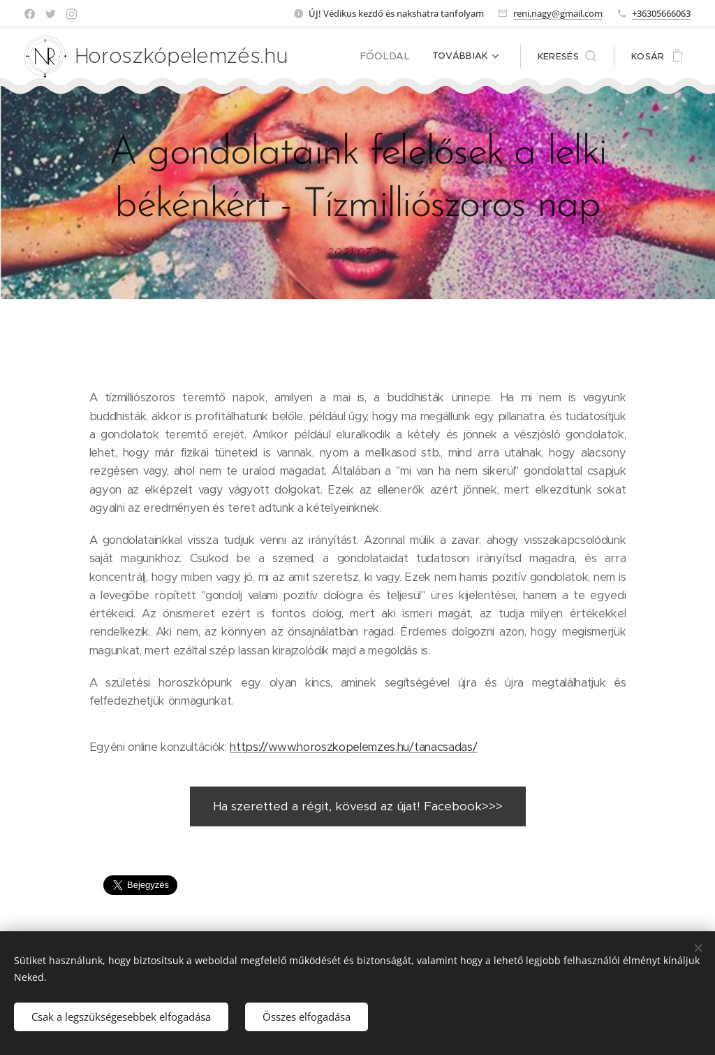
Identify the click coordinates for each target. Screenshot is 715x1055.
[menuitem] (391, 56)
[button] (567, 56)
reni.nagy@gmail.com (558, 13)
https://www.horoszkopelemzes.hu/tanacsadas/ (353, 747)
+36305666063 (661, 13)
